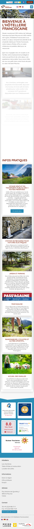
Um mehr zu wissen (17, 449)
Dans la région (7, 478)
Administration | (6, 517)
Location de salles (8, 469)
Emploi (4, 482)
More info (17, 448)
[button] (31, 6)
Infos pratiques (7, 480)
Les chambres (6, 464)
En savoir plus (8, 415)
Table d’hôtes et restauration (11, 466)
